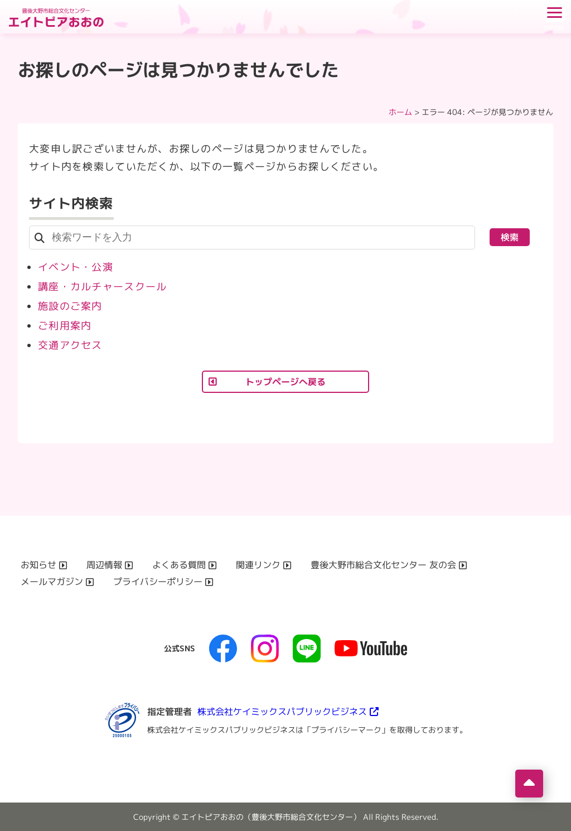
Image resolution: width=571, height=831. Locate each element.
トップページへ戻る (285, 382)
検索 (510, 237)
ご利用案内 (64, 326)
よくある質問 (179, 565)
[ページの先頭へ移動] (529, 784)
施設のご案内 (70, 306)
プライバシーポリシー (157, 581)
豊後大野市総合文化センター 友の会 (383, 565)
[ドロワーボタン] (554, 16)
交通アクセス (70, 345)
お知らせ (38, 565)
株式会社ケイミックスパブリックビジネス (282, 711)
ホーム (400, 112)
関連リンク (258, 565)
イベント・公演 (75, 267)
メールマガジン (52, 581)
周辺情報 (104, 565)
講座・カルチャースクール (102, 287)
